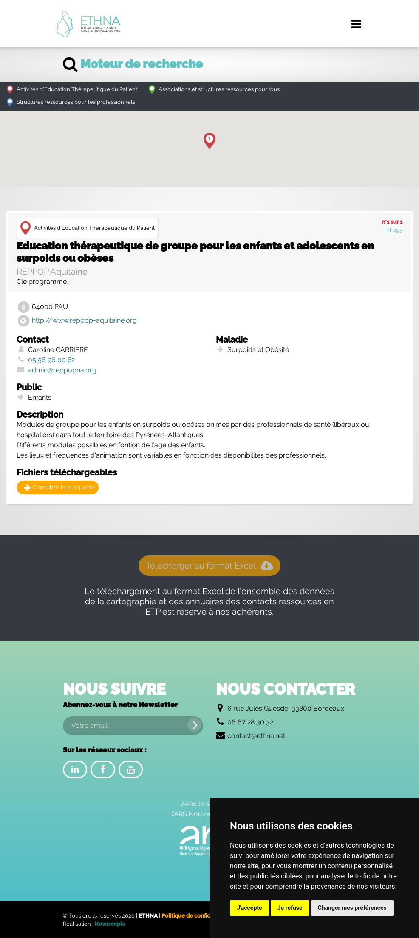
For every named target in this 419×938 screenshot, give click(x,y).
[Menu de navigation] (356, 24)
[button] (209, 141)
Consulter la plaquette (59, 487)
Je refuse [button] (290, 907)
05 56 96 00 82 (51, 360)
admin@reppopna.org (62, 370)
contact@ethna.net (256, 736)
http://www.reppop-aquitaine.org (84, 320)
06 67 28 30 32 (250, 722)
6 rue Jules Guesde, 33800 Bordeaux (285, 708)
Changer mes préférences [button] (352, 907)
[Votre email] (133, 725)
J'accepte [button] (249, 907)
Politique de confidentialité (196, 915)
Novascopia (109, 924)
